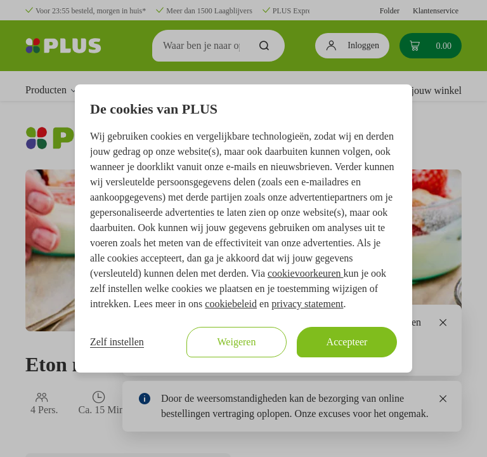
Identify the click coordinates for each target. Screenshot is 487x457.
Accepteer (347, 341)
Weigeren (237, 341)
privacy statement (307, 303)
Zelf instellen (117, 341)
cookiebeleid (231, 303)
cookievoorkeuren (306, 273)
